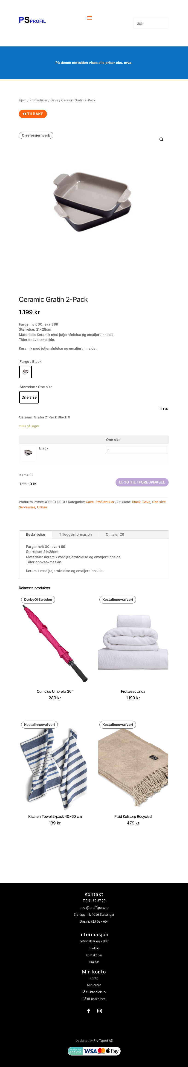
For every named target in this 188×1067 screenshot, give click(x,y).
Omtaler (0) (115, 534)
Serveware (27, 507)
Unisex (42, 507)
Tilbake (33, 114)
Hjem (22, 100)
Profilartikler (38, 100)
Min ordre (94, 982)
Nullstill (164, 409)
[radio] (25, 372)
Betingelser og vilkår (94, 938)
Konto (94, 975)
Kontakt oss (94, 952)
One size (159, 502)
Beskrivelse (35, 534)
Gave (54, 100)
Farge (24, 361)
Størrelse (27, 387)
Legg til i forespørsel (142, 482)
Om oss (94, 959)
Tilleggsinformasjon (75, 534)
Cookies (94, 945)
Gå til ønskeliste (94, 995)
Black (136, 502)
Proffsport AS (103, 1037)
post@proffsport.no (94, 904)
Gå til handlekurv (94, 989)
